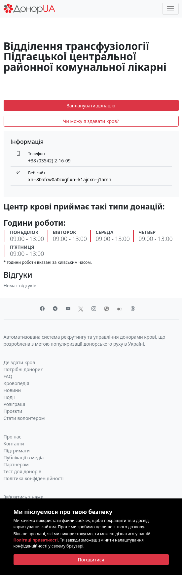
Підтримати (17, 450)
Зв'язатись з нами (24, 497)
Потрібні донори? (23, 369)
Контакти (14, 443)
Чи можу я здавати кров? (91, 121)
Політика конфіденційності (34, 478)
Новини (12, 390)
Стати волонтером (24, 418)
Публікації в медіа (24, 457)
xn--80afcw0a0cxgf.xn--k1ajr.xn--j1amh (69, 179)
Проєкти (13, 411)
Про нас (12, 436)
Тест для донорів (23, 471)
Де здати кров (19, 362)
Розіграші (14, 404)
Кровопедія (16, 383)
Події (9, 397)
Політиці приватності (36, 540)
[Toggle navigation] (170, 9)
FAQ (8, 376)
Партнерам (16, 464)
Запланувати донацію (91, 105)
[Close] (91, 559)
